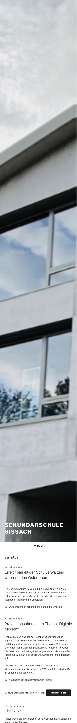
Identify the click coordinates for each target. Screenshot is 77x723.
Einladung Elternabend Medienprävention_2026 (25, 693)
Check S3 (12, 711)
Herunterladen (58, 692)
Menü (38, 546)
